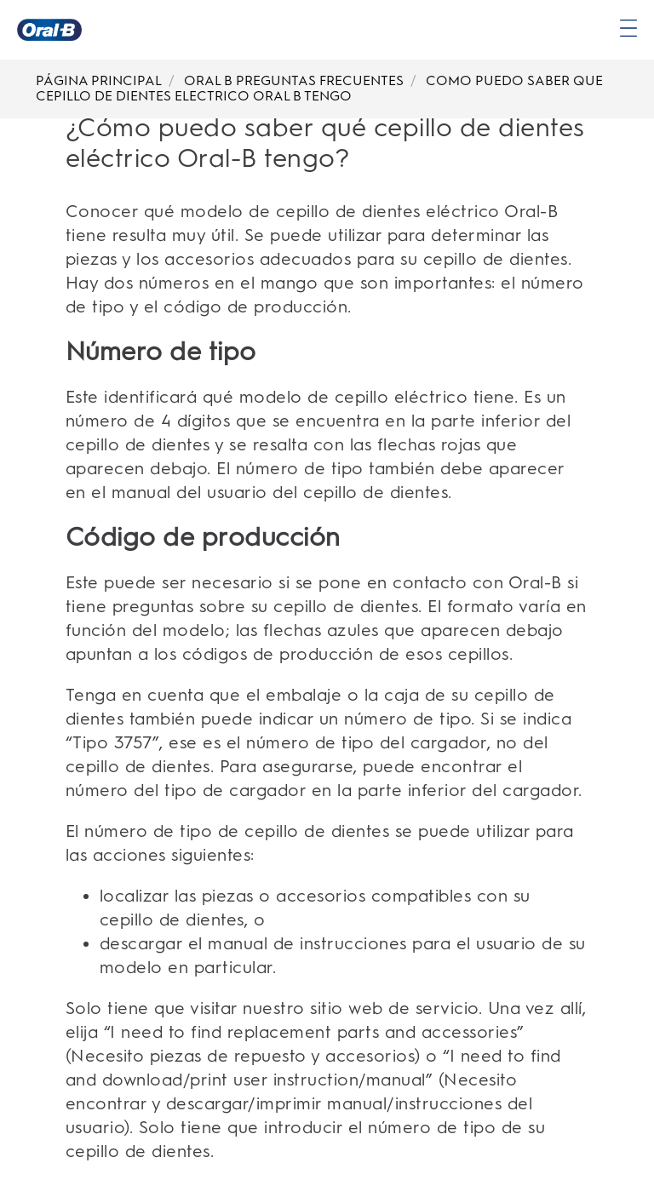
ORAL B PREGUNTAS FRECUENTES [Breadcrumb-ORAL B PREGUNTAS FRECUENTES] (294, 80)
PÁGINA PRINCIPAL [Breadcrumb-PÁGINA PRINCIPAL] (99, 80)
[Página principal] (49, 30)
